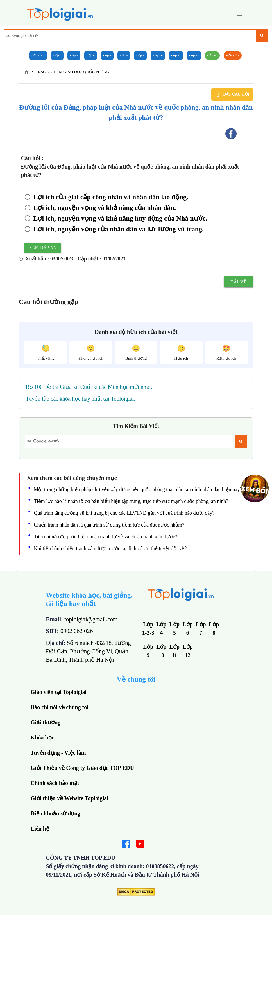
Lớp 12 (194, 55)
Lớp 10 (158, 55)
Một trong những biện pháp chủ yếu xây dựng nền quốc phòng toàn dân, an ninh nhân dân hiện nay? (138, 489)
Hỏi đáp (232, 55)
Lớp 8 (124, 55)
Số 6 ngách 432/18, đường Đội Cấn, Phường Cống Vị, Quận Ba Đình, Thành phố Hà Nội (88, 651)
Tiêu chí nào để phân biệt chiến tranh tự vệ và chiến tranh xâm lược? (105, 536)
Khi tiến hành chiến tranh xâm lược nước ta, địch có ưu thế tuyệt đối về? (110, 548)
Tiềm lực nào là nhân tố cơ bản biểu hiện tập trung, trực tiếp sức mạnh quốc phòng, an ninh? (131, 501)
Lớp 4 (57, 55)
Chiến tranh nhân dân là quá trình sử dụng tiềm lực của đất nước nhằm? (109, 525)
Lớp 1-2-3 (38, 55)
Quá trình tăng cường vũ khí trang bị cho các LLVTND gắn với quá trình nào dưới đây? (124, 513)
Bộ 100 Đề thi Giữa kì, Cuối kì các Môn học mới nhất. (89, 387)
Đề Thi (212, 55)
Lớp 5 (74, 55)
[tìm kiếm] (129, 35)
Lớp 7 (107, 55)
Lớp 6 (91, 55)
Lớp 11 (176, 55)
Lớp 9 (140, 55)
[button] (240, 15)
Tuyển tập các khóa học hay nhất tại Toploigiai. (80, 399)
